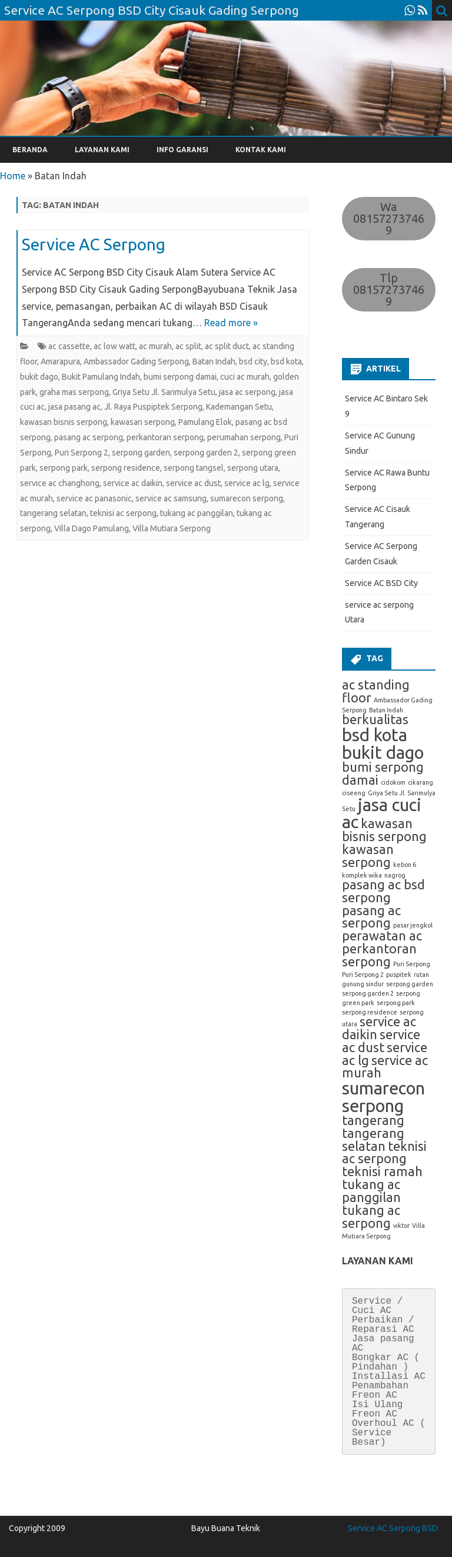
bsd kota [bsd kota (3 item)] (374, 735)
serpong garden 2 (206, 452)
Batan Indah (213, 361)
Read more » (231, 322)
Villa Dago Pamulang (91, 528)
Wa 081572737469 (388, 218)
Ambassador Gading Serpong (136, 361)
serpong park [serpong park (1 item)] (396, 1002)
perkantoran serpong (165, 437)
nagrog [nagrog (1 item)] (395, 875)
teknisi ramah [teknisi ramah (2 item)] (382, 1171)
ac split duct (227, 346)
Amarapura (60, 361)
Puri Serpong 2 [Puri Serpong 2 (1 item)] (363, 974)
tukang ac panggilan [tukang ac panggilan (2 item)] (371, 1190)
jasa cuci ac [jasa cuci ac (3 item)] (381, 813)
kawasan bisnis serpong (63, 422)
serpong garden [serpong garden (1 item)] (409, 983)
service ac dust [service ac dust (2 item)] (381, 1040)
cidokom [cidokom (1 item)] (393, 782)
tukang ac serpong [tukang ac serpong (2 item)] (371, 1216)
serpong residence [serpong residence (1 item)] (369, 1012)
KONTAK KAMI (260, 149)
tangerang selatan (53, 513)
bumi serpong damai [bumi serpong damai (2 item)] (383, 773)
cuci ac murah (245, 376)
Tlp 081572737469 (388, 289)
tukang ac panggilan (196, 513)
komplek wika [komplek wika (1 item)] (362, 875)
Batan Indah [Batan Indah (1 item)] (386, 710)
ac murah (155, 346)
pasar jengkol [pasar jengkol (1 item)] (413, 925)
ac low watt (114, 346)
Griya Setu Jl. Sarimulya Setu (163, 392)
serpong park (63, 468)
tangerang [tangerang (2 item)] (373, 1120)
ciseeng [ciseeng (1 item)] (353, 792)
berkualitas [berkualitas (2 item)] (375, 719)
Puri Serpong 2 (81, 452)
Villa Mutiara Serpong (171, 528)
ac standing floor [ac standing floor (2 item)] (376, 691)
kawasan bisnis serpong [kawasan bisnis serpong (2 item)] (384, 829)
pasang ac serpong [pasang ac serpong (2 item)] (371, 916)
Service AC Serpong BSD (393, 1528)
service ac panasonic (94, 498)
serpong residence (125, 468)
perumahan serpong (244, 437)
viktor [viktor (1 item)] (401, 1225)
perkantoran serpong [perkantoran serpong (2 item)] (379, 955)
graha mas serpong (74, 392)
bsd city (253, 361)
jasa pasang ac (74, 406)
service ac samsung (171, 498)
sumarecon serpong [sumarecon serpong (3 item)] (383, 1097)
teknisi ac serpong (123, 513)
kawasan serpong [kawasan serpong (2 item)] (368, 855)
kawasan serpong (143, 422)
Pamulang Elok (205, 422)
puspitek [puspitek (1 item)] (398, 974)
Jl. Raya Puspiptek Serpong (153, 406)
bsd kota (286, 361)
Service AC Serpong (93, 244)
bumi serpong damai (180, 376)
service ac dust (193, 483)
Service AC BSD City (381, 583)
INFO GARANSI (182, 149)
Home (12, 175)
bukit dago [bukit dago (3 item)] (383, 752)
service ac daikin (132, 483)
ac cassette (69, 346)
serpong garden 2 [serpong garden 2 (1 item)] (368, 993)
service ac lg (247, 483)
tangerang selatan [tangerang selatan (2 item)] (373, 1139)
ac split (188, 346)
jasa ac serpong (247, 392)
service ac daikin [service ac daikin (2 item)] (379, 1028)
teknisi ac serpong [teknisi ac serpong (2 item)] (384, 1152)
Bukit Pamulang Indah (101, 376)
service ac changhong (59, 483)
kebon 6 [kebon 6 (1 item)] (404, 864)
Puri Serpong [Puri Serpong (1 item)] (411, 963)
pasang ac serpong (88, 437)
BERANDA (30, 149)
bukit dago (39, 376)
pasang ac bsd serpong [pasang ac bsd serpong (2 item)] (383, 891)
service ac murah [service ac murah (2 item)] (385, 1066)
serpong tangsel (194, 468)
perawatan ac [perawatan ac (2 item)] (382, 936)
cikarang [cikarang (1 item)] (420, 782)
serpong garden (141, 452)
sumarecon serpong (246, 498)
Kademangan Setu (239, 406)
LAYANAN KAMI (102, 149)
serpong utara (252, 468)
